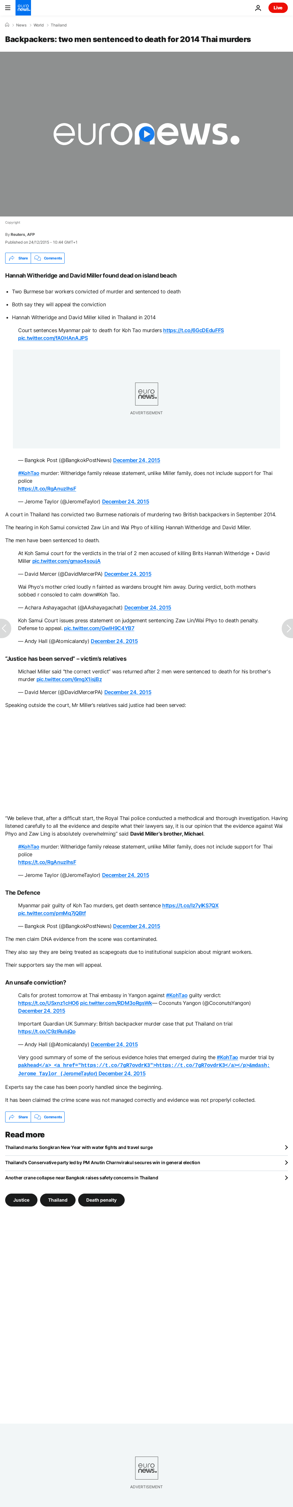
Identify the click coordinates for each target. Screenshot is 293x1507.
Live (278, 7)
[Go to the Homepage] (23, 8)
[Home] (7, 25)
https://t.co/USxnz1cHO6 (48, 1003)
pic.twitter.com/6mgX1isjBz (69, 679)
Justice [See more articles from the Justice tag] (21, 1198)
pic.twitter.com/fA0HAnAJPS (53, 338)
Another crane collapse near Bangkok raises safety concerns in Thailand (81, 1176)
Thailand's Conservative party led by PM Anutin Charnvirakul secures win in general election (102, 1161)
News (21, 25)
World (39, 25)
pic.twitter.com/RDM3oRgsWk (116, 1003)
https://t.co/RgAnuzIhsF (47, 488)
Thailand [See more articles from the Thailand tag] (58, 1198)
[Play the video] (146, 134)
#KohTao (28, 473)
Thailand (59, 25)
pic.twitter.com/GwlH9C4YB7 (99, 628)
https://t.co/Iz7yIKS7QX (190, 905)
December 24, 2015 (136, 460)
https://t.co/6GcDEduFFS (193, 330)
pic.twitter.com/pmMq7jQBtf (52, 913)
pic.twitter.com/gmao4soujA (66, 561)
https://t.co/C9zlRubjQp (47, 1031)
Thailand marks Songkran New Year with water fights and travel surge (78, 1146)
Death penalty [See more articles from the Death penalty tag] (101, 1198)
